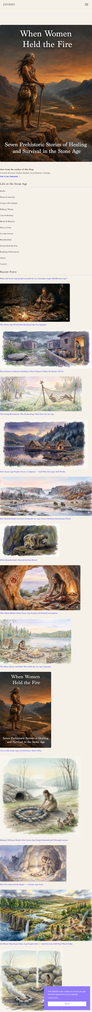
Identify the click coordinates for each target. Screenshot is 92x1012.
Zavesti (9, 4)
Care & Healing (6, 215)
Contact (3, 264)
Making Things (6, 209)
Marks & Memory (7, 221)
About (3, 258)
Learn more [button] (53, 998)
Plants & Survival (7, 197)
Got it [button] (67, 1004)
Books (2, 191)
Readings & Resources (9, 251)
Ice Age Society (6, 233)
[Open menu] (86, 4)
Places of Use (5, 227)
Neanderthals (6, 239)
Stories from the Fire (9, 245)
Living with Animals (8, 203)
